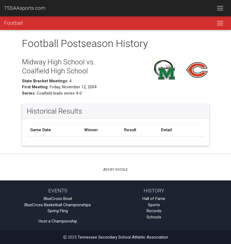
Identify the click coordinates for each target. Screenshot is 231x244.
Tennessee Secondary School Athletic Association (123, 237)
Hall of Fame (154, 198)
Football (13, 23)
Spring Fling (58, 210)
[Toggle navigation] (220, 8)
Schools (154, 217)
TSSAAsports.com (24, 8)
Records (154, 210)
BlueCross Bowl (58, 198)
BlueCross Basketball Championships (57, 204)
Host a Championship (58, 221)
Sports (154, 204)
